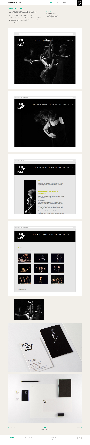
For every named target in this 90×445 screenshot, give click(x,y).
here (22, 22)
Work (50, 2)
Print (56, 16)
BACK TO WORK (45, 427)
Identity (47, 16)
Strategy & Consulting (51, 17)
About (57, 2)
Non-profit (52, 16)
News (64, 2)
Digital (51, 15)
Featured (55, 15)
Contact (72, 2)
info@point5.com (54, 439)
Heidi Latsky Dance (13, 11)
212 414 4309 (53, 437)
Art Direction (49, 13)
